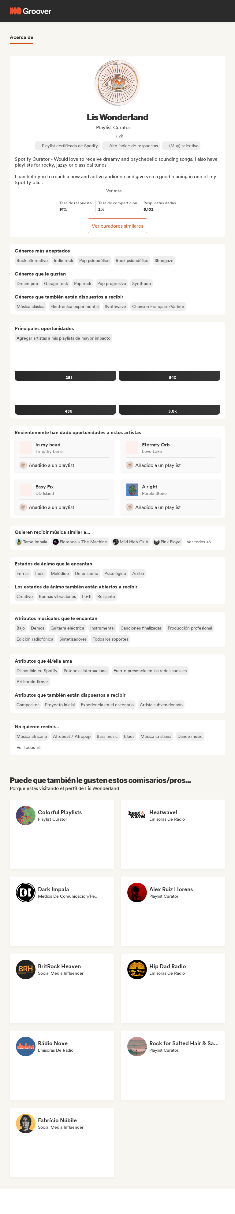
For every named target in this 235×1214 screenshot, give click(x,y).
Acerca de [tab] (21, 37)
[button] (199, 542)
